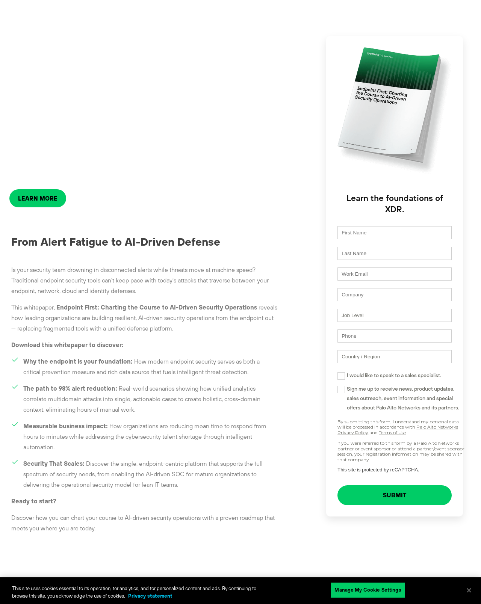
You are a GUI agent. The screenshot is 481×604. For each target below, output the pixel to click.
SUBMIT (387, 499)
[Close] (469, 590)
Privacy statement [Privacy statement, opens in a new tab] (150, 596)
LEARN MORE (37, 198)
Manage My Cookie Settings (367, 590)
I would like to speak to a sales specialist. (380, 379)
